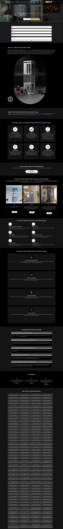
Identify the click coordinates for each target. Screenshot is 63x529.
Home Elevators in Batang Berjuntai (25, 504)
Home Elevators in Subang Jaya (47, 405)
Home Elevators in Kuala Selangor (36, 449)
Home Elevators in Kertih (47, 457)
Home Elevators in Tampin (13, 405)
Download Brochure (35, 19)
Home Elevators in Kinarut (25, 460)
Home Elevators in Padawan (24, 434)
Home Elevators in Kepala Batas (13, 460)
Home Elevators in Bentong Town (24, 496)
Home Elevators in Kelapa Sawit (47, 468)
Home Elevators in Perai (24, 426)
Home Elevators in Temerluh (36, 397)
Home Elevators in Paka (47, 434)
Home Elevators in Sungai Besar (35, 412)
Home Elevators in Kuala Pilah (24, 452)
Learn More (31, 212)
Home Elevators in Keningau (24, 464)
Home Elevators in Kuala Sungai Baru (13, 449)
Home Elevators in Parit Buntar (35, 431)
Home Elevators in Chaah (24, 493)
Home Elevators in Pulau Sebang (47, 423)
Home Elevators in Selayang (47, 415)
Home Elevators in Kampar (36, 485)
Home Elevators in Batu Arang (13, 504)
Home (26, 16)
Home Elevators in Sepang (13, 415)
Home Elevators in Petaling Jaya (13, 426)
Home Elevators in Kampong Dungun (36, 481)
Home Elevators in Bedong (36, 496)
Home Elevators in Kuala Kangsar (47, 449)
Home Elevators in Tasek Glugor (36, 394)
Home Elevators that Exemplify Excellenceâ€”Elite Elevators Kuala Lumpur (36, 525)
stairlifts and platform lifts (16, 336)
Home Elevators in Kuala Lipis (47, 452)
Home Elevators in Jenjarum (13, 485)
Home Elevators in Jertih (47, 485)
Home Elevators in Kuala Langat (24, 449)
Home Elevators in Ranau (36, 423)
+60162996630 (27, 19)
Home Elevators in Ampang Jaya (47, 504)
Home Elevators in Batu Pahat (47, 493)
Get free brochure (31, 171)
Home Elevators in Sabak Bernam (24, 420)
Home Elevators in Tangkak (47, 400)
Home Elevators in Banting (13, 501)
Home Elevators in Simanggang (24, 412)
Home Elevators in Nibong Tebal (36, 434)
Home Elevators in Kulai (13, 446)
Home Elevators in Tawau (25, 394)
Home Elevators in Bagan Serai (13, 507)
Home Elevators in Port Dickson (35, 420)
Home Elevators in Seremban (47, 412)
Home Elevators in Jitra (24, 481)
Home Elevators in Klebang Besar (13, 457)
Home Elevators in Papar (47, 431)
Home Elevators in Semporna (36, 415)
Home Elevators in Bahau (24, 501)
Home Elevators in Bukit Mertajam (36, 493)
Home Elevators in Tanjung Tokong (25, 400)
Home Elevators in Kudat (24, 446)
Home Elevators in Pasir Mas (13, 431)
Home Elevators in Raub (24, 423)
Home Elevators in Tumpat (47, 397)
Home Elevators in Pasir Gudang (24, 431)
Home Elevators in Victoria (13, 397)
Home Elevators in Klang (36, 457)
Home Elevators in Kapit (36, 468)
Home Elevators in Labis (36, 446)
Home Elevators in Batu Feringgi (36, 504)
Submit (31, 40)
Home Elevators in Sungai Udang (24, 405)
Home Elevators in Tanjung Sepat (36, 400)
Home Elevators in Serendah (13, 412)
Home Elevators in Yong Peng (13, 394)
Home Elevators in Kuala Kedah (35, 452)
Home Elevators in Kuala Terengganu (36, 442)
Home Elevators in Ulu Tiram (47, 394)
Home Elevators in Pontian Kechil (36, 426)
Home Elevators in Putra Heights (13, 423)
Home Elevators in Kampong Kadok (24, 485)
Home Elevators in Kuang (47, 446)
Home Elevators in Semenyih (24, 415)
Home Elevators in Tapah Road (13, 400)
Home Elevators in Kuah (13, 452)
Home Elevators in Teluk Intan (24, 397)
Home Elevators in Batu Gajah (47, 496)
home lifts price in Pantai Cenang (40, 114)
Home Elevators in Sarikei (13, 420)
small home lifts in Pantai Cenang (15, 261)
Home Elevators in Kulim (47, 442)
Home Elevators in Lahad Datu (13, 442)
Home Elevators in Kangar (36, 464)
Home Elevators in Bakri (36, 501)
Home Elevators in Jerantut (47, 481)
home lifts (12, 113)
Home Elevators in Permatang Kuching (47, 426)
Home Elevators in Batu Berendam (47, 501)
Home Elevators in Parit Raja (13, 434)
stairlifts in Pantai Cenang (32, 180)
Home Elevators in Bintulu (13, 496)
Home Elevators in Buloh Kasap (13, 493)
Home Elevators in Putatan (47, 420)
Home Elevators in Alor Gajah (24, 507)
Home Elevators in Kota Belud (24, 457)
